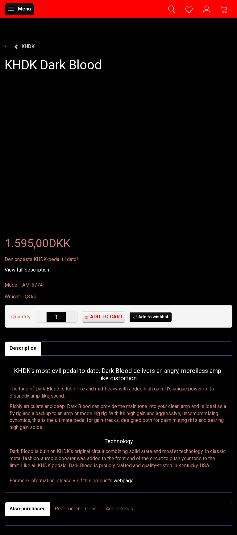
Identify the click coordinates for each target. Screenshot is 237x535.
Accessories (119, 509)
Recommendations (76, 509)
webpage (124, 481)
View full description (27, 270)
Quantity (21, 317)
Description (23, 348)
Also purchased (28, 509)
